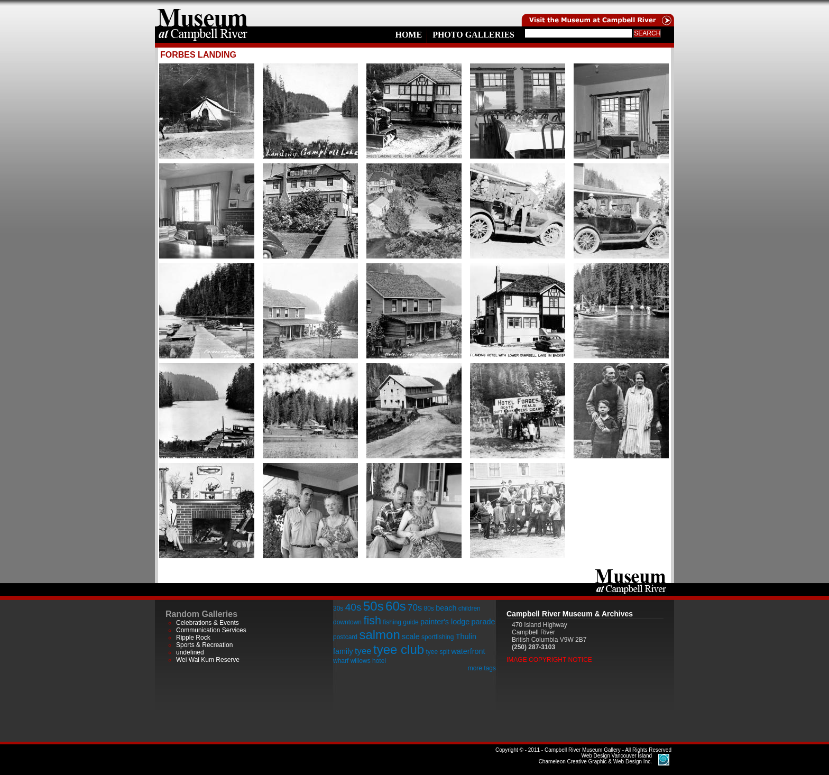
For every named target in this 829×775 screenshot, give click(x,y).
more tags (482, 668)
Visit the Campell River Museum (597, 13)
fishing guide (400, 622)
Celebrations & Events (207, 622)
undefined (190, 652)
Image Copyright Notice (549, 659)
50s (373, 606)
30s (338, 608)
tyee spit (437, 652)
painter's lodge (444, 621)
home (202, 13)
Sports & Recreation (204, 645)
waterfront (468, 651)
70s (415, 608)
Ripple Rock (193, 637)
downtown (347, 622)
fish (372, 620)
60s (395, 606)
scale (411, 636)
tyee (363, 651)
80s (428, 608)
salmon (379, 635)
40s (353, 607)
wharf (340, 661)
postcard (345, 637)
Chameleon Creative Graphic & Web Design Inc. (595, 758)
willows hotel (368, 661)
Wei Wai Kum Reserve (208, 659)
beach (446, 608)
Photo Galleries (473, 34)
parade (483, 621)
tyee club (398, 649)
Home (408, 34)
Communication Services (211, 630)
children (469, 608)
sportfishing (437, 637)
